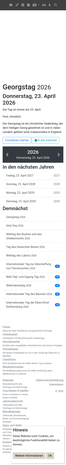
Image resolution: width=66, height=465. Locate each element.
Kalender (16, 384)
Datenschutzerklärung (49, 380)
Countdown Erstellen (16, 394)
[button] (36, 5)
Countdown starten (17, 140)
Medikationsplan (33, 370)
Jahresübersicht (16, 405)
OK (50, 455)
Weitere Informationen (29, 455)
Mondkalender (16, 416)
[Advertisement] (33, 49)
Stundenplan (33, 352)
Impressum (56, 384)
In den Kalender (45, 140)
